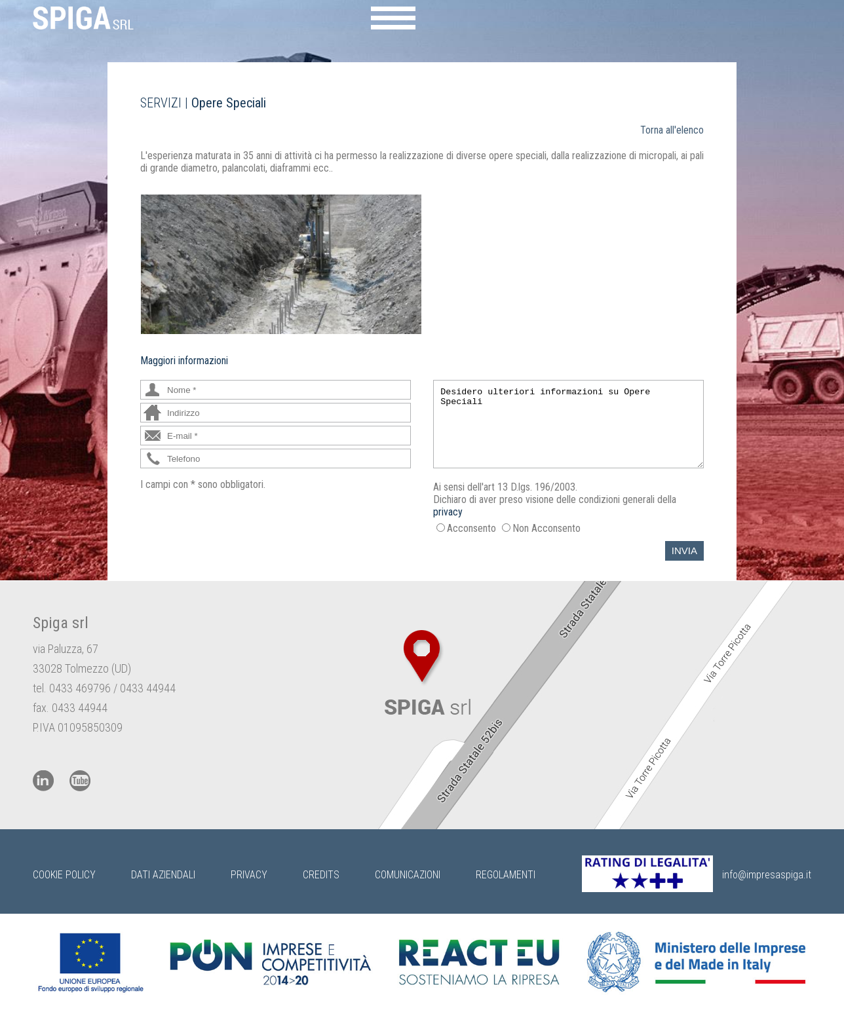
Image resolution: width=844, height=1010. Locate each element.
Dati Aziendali (163, 875)
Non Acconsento (546, 528)
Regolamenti (505, 875)
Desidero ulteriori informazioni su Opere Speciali (568, 424)
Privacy (249, 875)
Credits (321, 875)
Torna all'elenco (672, 130)
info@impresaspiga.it (766, 875)
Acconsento (471, 528)
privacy (448, 512)
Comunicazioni (407, 875)
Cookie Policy (64, 875)
